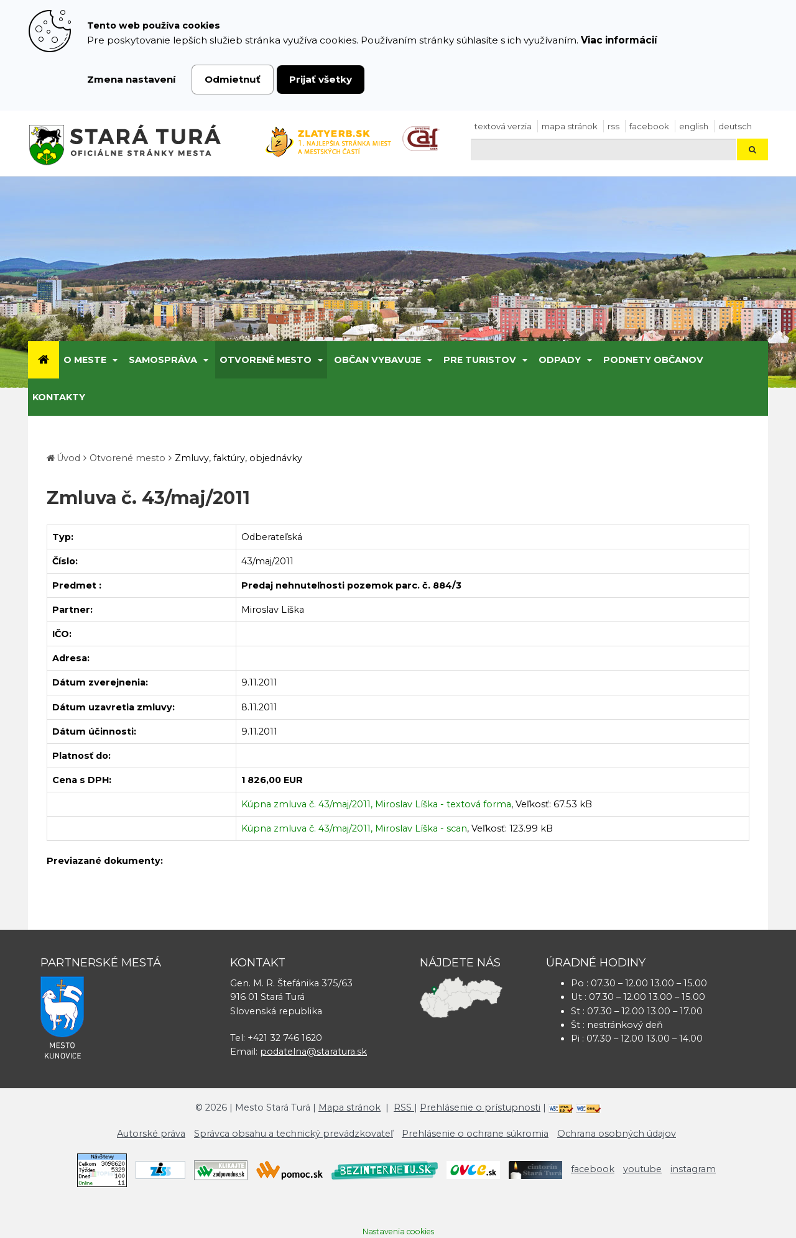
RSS (613, 126)
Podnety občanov (653, 359)
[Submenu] (114, 359)
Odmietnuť (233, 79)
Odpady (560, 359)
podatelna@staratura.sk (313, 1051)
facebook (649, 126)
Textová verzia (503, 126)
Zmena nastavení (131, 79)
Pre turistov (479, 359)
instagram (693, 1169)
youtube (642, 1169)
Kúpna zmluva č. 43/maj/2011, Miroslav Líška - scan (354, 828)
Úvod (68, 458)
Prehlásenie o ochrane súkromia (475, 1133)
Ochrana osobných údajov (616, 1133)
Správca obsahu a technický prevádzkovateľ (293, 1133)
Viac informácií (619, 40)
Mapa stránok (570, 126)
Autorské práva (151, 1133)
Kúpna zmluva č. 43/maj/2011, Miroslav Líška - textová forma (376, 804)
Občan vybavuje (377, 359)
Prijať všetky (320, 79)
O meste (84, 359)
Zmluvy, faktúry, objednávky (238, 458)
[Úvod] (43, 359)
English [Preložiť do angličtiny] (693, 126)
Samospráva (163, 359)
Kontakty (58, 397)
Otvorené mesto (266, 359)
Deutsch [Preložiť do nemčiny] (735, 126)
